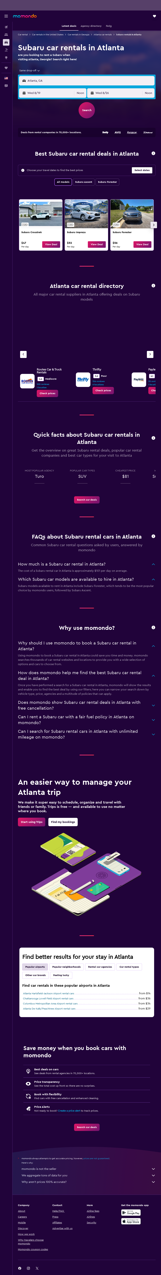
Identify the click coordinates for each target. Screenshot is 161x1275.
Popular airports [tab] (35, 967)
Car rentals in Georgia (78, 34)
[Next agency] (150, 354)
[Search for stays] (6, 34)
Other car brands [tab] (35, 975)
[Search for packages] (6, 50)
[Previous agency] (23, 354)
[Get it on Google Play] (131, 1212)
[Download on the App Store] (131, 1221)
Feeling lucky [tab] (61, 975)
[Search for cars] (6, 42)
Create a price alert (69, 1111)
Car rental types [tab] (129, 967)
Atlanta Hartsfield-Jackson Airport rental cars (48, 993)
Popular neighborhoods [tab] (66, 967)
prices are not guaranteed (96, 1158)
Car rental (23, 34)
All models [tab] (63, 182)
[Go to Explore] (6, 57)
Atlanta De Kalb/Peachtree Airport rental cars (49, 1009)
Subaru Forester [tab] (107, 182)
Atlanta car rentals (103, 34)
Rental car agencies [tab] (100, 967)
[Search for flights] (6, 27)
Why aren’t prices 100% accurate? (89, 1182)
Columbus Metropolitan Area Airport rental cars (50, 1003)
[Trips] (6, 67)
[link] (40, 225)
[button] (6, 16)
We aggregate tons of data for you (89, 1175)
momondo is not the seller (89, 1169)
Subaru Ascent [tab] (83, 182)
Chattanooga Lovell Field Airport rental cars (48, 998)
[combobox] (30, 70)
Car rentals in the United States (47, 34)
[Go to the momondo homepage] (25, 16)
